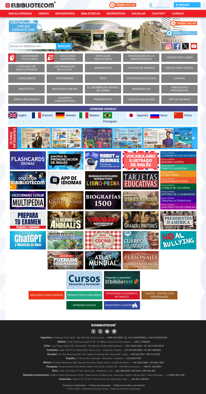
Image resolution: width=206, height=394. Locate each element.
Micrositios (116, 13)
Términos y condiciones (74, 385)
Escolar (138, 13)
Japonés (137, 115)
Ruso (158, 115)
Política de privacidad (99, 385)
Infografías (65, 13)
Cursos (178, 13)
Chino (183, 115)
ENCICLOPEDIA (178, 154)
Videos (43, 13)
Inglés (17, 115)
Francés (42, 115)
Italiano (89, 115)
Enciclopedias (20, 13)
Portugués (110, 117)
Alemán (66, 115)
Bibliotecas (90, 13)
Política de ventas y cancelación (129, 385)
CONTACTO (16, 20)
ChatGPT (158, 13)
